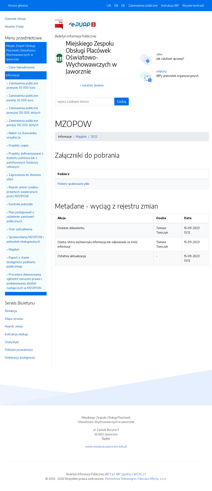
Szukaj (121, 101)
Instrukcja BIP (170, 5)
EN (116, 5)
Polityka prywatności (19, 349)
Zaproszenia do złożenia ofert (24, 177)
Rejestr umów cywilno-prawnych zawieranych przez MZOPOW (23, 191)
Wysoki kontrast (193, 5)
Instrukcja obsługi (16, 334)
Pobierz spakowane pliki (73, 183)
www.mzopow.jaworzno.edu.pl (106, 446)
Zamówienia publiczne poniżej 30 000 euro (22, 98)
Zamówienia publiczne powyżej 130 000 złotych (23, 110)
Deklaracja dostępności (20, 357)
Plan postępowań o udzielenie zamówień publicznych (20, 216)
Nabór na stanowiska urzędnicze (22, 135)
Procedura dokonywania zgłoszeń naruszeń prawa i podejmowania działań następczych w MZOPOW (24, 281)
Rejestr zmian (14, 326)
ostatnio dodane (93, 85)
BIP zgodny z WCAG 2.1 (131, 474)
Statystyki (12, 342)
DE (123, 5)
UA (109, 5)
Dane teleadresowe (22, 67)
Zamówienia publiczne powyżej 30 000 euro (22, 85)
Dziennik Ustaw (15, 18)
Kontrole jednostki (21, 204)
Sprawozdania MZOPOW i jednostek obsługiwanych (25, 239)
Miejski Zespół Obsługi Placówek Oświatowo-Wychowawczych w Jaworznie (21, 52)
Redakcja (11, 311)
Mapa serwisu (14, 318)
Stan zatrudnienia (20, 229)
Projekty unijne (19, 145)
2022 (94, 136)
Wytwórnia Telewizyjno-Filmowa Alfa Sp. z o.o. (136, 478)
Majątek (14, 249)
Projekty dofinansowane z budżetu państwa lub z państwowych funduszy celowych (25, 160)
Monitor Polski (14, 26)
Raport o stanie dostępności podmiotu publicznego (21, 262)
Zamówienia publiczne (143, 5)
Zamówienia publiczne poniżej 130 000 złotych (23, 123)
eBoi (159, 54)
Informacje (13, 75)
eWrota (162, 71)
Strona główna (18, 5)
